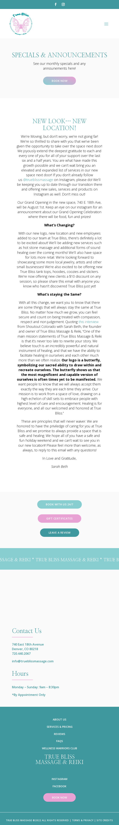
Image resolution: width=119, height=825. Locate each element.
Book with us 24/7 (59, 504)
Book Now (59, 81)
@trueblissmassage (38, 179)
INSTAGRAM (59, 779)
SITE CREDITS (105, 820)
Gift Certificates (59, 518)
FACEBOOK (59, 786)
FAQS (59, 741)
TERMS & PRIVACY (83, 820)
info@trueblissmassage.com (33, 661)
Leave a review (60, 532)
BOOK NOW (59, 797)
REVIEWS (59, 734)
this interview (89, 321)
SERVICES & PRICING (60, 727)
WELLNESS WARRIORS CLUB (59, 748)
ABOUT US (59, 719)
